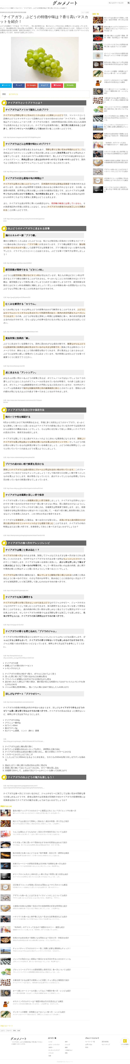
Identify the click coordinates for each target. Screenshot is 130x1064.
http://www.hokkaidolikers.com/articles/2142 (20, 702)
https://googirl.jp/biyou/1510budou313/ (18, 297)
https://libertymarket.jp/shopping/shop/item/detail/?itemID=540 (26, 535)
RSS (86, 1047)
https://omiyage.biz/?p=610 (15, 625)
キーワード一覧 (90, 1041)
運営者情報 (105, 1041)
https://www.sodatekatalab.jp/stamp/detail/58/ (21, 457)
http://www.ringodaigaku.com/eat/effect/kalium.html (22, 331)
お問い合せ (88, 1044)
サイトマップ (106, 1044)
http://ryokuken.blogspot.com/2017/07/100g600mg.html (24, 137)
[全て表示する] (13, 94)
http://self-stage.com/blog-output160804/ (19, 263)
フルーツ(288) (85, 12)
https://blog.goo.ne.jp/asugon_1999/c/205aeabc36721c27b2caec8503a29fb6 (26, 741)
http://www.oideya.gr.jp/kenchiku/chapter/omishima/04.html (25, 488)
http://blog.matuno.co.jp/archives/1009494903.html (22, 171)
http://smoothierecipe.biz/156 (16, 366)
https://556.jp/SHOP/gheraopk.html (17, 590)
